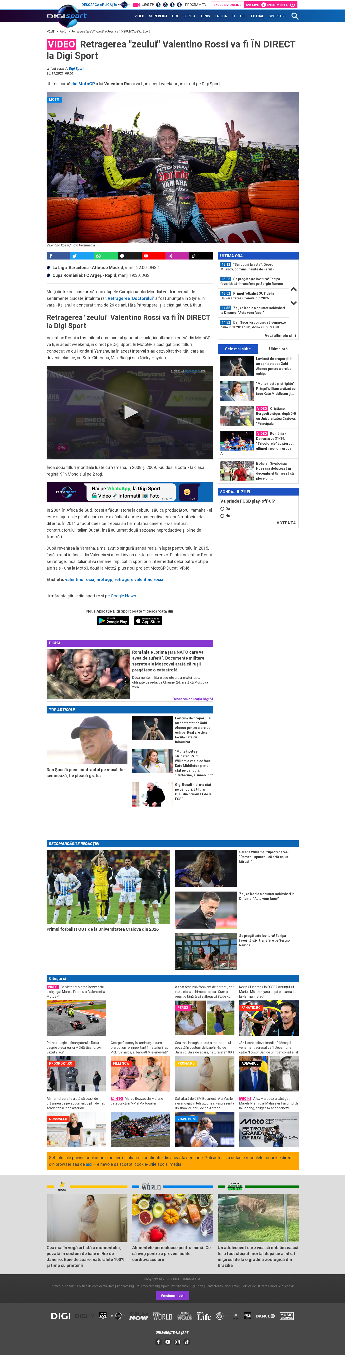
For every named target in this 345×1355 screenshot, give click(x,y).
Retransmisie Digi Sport (187, 1286)
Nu (225, 516)
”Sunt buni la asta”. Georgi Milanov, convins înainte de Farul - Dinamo (247, 267)
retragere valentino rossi (139, 579)
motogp (104, 579)
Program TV (195, 5)
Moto (63, 31)
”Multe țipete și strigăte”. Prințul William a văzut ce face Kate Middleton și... (276, 389)
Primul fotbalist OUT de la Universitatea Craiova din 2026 (247, 295)
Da (225, 508)
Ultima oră (278, 349)
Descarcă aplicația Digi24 (193, 699)
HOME (51, 31)
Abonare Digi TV (128, 1286)
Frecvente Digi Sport (155, 1286)
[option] (253, 267)
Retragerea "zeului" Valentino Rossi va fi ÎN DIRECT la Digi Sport (111, 31)
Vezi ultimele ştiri (280, 335)
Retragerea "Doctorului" (130, 298)
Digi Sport (76, 69)
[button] (129, 412)
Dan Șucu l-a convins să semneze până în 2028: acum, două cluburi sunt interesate (253, 325)
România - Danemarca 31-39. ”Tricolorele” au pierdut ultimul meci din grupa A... (257, 443)
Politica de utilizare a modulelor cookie (268, 1286)
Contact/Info (214, 1286)
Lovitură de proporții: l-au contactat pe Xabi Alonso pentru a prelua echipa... (274, 366)
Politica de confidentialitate (95, 1286)
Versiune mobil (173, 1296)
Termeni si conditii (62, 1286)
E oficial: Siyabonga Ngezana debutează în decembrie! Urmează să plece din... (275, 471)
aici (89, 1164)
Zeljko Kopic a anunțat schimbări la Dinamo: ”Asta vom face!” (252, 310)
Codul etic (232, 1286)
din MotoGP (83, 83)
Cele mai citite (238, 349)
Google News (123, 595)
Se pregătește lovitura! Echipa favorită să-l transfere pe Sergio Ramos (251, 281)
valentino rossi (79, 579)
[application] (130, 412)
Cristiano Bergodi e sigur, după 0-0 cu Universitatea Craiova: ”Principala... (276, 415)
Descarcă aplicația (106, 4)
